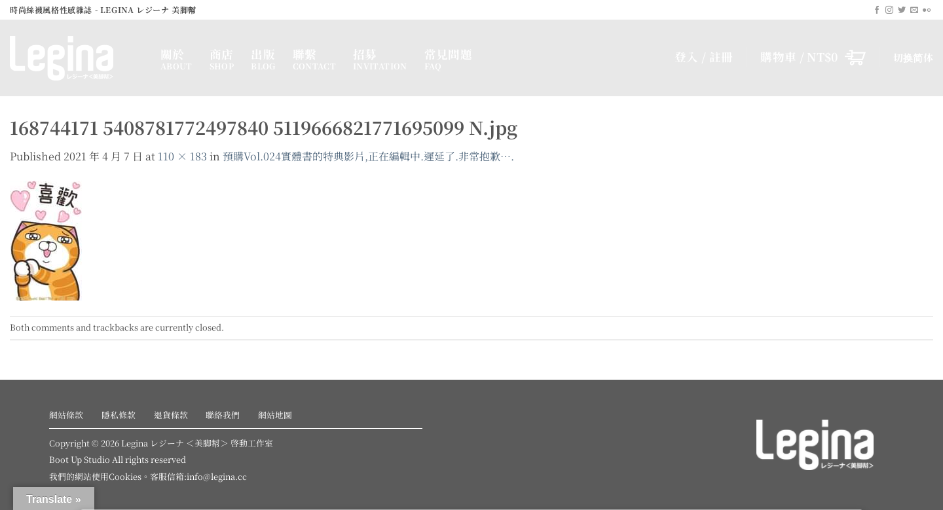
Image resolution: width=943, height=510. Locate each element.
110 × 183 (182, 156)
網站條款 (66, 415)
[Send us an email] (914, 10)
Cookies (125, 476)
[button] (813, 57)
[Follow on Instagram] (889, 10)
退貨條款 (171, 415)
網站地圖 (275, 415)
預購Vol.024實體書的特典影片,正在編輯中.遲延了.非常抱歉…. (368, 156)
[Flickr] (927, 10)
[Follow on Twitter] (902, 10)
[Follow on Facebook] (877, 10)
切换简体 (913, 57)
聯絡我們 (223, 415)
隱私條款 (119, 415)
